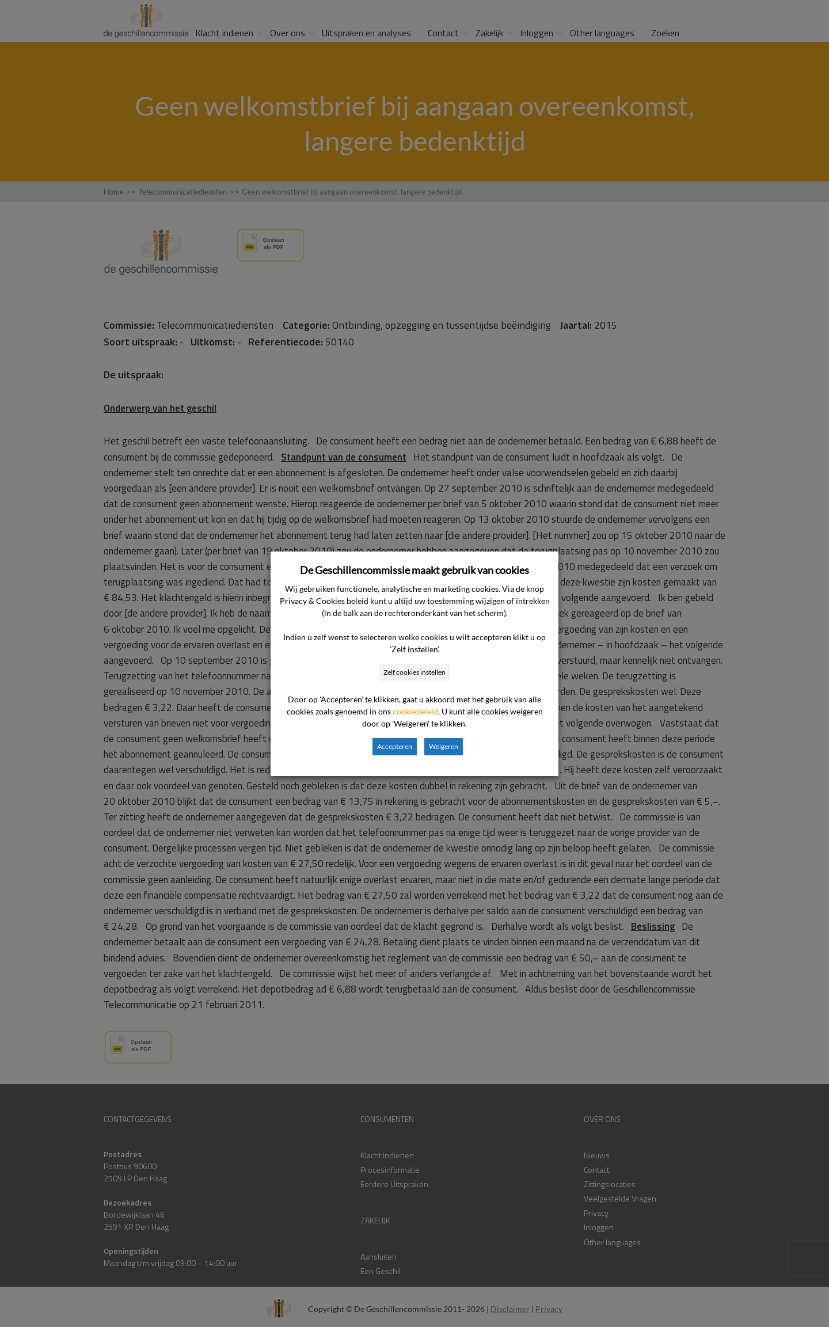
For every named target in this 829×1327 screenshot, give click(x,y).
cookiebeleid (415, 711)
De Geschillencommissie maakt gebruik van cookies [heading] (414, 570)
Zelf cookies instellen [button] (414, 672)
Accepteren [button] (394, 746)
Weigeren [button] (443, 746)
